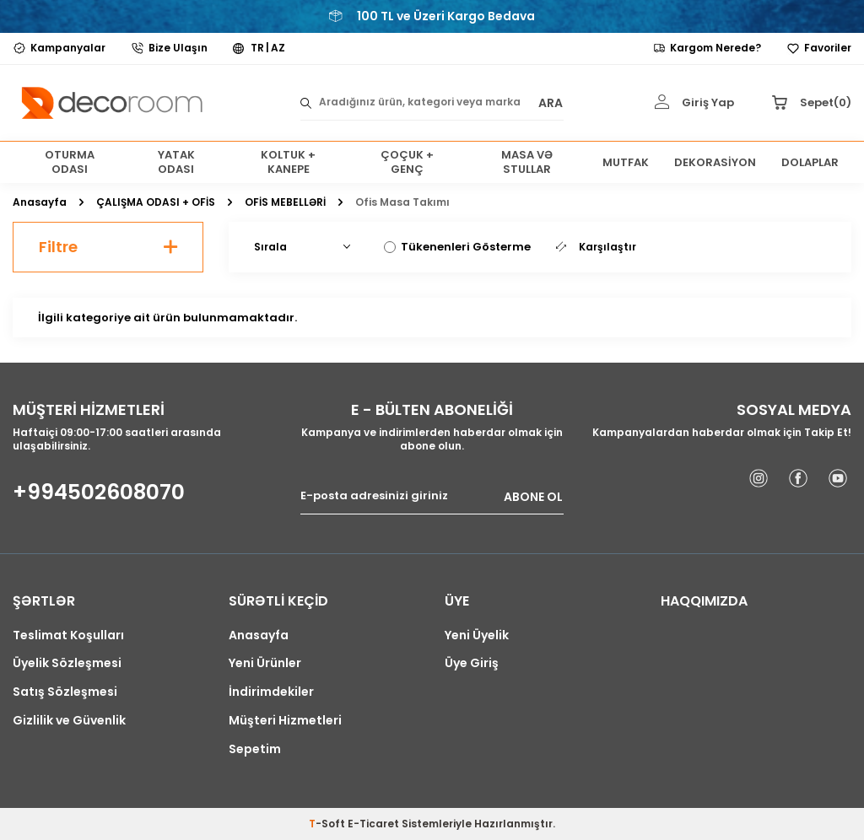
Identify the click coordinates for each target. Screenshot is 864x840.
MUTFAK (625, 162)
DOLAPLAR (810, 162)
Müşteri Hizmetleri (285, 721)
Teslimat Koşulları (68, 635)
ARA (550, 102)
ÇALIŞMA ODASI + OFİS (155, 202)
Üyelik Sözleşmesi (67, 663)
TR (257, 48)
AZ (278, 48)
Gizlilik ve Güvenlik (69, 721)
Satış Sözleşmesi (65, 692)
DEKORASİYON (715, 162)
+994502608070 (99, 492)
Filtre (108, 246)
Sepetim (255, 749)
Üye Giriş (472, 663)
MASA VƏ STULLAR (527, 162)
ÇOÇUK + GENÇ (407, 162)
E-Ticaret (373, 823)
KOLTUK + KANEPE (288, 162)
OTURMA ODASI (69, 162)
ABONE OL (533, 496)
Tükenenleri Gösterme (457, 247)
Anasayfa (40, 202)
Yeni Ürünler (265, 663)
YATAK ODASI (176, 162)
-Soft (328, 823)
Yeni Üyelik (477, 635)
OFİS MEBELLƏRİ (285, 202)
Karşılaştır (596, 247)
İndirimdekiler (271, 692)
